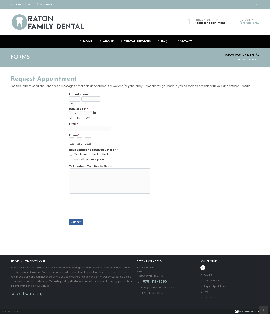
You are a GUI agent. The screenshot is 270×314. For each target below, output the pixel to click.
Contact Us (208, 297)
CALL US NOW (246, 20)
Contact (182, 41)
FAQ (162, 41)
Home (85, 41)
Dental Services (135, 41)
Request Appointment (210, 23)
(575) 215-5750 (42, 4)
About (105, 41)
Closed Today (20, 4)
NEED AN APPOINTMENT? (206, 20)
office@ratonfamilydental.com (158, 287)
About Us (207, 274)
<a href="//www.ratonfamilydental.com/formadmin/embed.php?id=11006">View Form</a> (135, 166)
